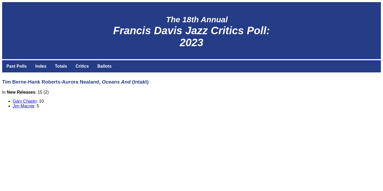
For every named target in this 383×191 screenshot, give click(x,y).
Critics (82, 66)
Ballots (104, 66)
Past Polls (16, 66)
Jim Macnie (23, 106)
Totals (61, 66)
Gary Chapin (25, 101)
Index (40, 66)
